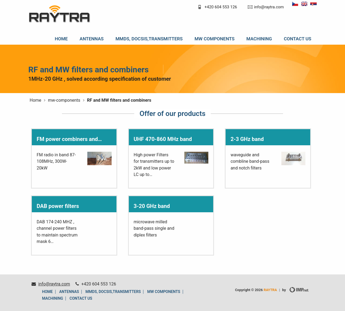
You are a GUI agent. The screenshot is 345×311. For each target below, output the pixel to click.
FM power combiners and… (69, 139)
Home (61, 38)
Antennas (92, 38)
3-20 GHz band (152, 206)
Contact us (297, 38)
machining (259, 38)
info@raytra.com (269, 7)
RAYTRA (270, 290)
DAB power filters (58, 206)
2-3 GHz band (247, 139)
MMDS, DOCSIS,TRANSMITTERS (148, 38)
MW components (214, 38)
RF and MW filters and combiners (119, 100)
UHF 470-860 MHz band (163, 139)
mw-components (64, 100)
